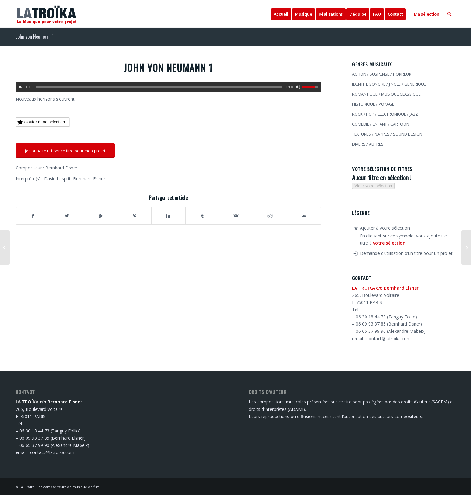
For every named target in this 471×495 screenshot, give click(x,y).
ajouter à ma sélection (41, 122)
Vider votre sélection (373, 185)
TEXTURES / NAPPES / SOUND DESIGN (387, 134)
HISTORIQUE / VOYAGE (373, 104)
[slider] (159, 87)
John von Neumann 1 (35, 36)
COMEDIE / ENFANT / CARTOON (380, 124)
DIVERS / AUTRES (368, 144)
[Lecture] (20, 86)
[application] (168, 87)
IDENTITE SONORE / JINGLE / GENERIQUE (389, 84)
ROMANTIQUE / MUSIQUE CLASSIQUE (386, 94)
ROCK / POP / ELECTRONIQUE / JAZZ (385, 114)
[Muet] (298, 86)
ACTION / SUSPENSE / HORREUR (381, 74)
